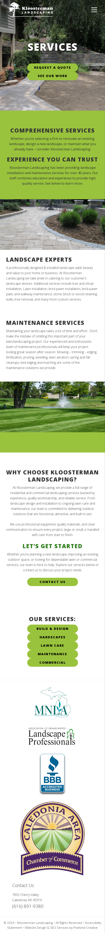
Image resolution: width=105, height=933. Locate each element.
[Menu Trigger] (94, 9)
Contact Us (53, 582)
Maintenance (52, 654)
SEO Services (59, 928)
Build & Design (53, 628)
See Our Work (52, 76)
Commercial (52, 662)
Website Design (35, 928)
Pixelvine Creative (86, 928)
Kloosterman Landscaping (40, 12)
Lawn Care (52, 645)
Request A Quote (52, 67)
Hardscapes (53, 637)
